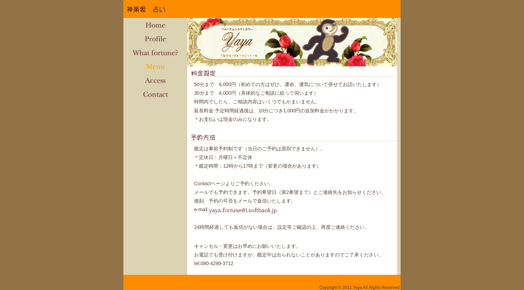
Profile (155, 39)
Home (155, 25)
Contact (155, 94)
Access (155, 80)
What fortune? (155, 52)
